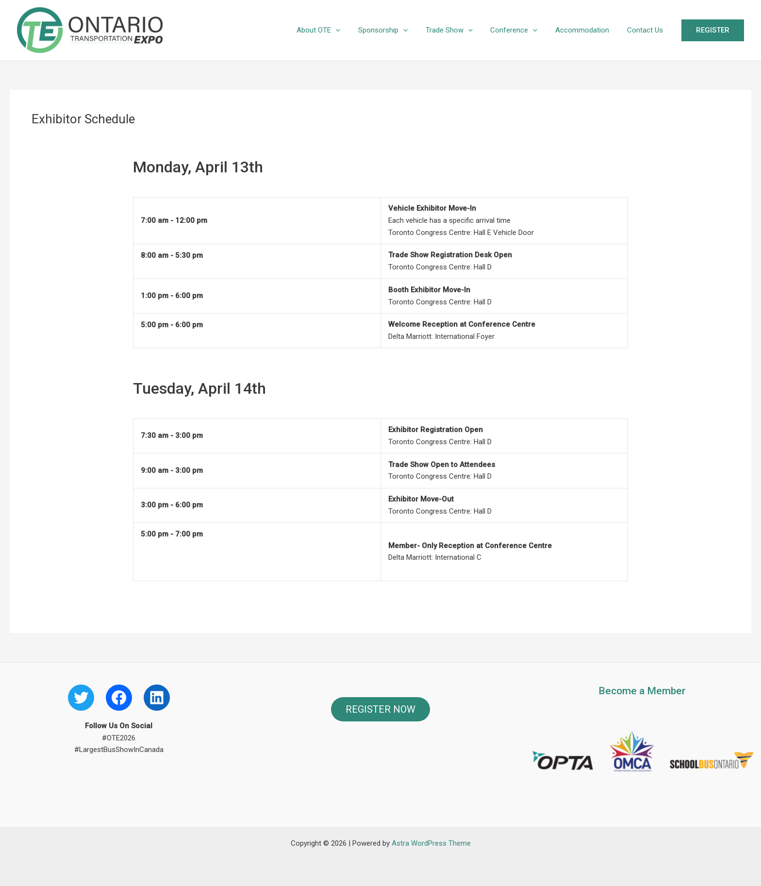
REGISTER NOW (380, 709)
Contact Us (646, 30)
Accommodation (587, 30)
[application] (353, 30)
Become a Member (642, 691)
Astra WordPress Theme (431, 843)
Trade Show (460, 30)
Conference (522, 30)
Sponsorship (397, 30)
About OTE (336, 30)
